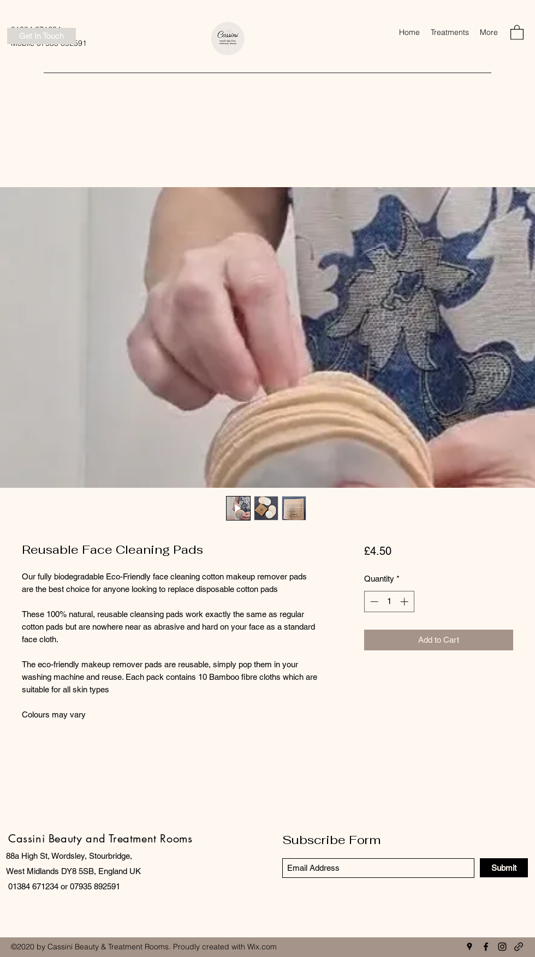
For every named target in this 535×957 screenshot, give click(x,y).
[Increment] (405, 601)
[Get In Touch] (41, 36)
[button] (449, 32)
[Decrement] (373, 601)
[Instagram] (502, 946)
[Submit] (504, 867)
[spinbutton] (389, 601)
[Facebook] (485, 946)
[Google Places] (469, 946)
